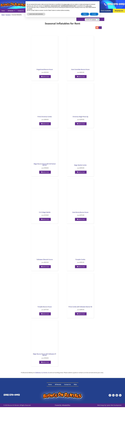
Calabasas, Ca (39, 372)
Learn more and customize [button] (36, 14)
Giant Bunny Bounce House (80, 212)
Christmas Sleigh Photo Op (80, 116)
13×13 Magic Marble (44, 212)
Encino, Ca (46, 372)
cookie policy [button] (88, 6)
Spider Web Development (114, 405)
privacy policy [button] (66, 4)
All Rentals (11, 10)
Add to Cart (45, 76)
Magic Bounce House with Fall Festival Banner (45, 164)
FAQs (75, 384)
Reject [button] (85, 14)
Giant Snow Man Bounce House (80, 69)
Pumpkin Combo (80, 259)
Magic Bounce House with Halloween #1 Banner (44, 354)
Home (3, 10)
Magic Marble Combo (80, 165)
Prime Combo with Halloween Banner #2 (80, 307)
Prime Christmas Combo (45, 116)
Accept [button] (94, 14)
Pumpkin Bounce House (45, 307)
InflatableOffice (66, 405)
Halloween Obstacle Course (45, 259)
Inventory (8, 14)
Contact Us (21, 10)
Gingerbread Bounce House (45, 69)
